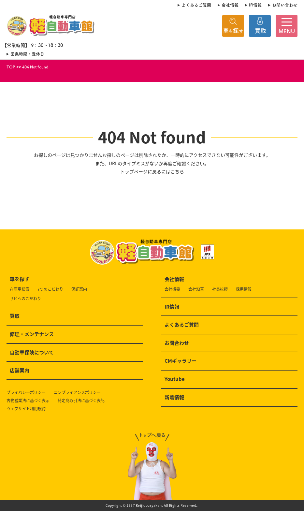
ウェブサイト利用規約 (26, 409)
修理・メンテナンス (32, 334)
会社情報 (230, 5)
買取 (15, 316)
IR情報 (255, 5)
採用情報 (244, 289)
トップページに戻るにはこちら (152, 171)
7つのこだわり (50, 289)
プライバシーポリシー (26, 392)
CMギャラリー (180, 361)
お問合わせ (177, 343)
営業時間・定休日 (27, 54)
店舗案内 (19, 370)
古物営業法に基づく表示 (28, 400)
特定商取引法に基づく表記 (81, 400)
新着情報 (174, 397)
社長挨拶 (220, 289)
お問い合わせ (284, 5)
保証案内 (79, 289)
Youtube (175, 379)
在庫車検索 (19, 289)
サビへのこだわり (25, 298)
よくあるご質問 (196, 5)
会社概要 (172, 289)
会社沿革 (196, 289)
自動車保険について (32, 352)
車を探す (19, 279)
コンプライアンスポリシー (77, 392)
